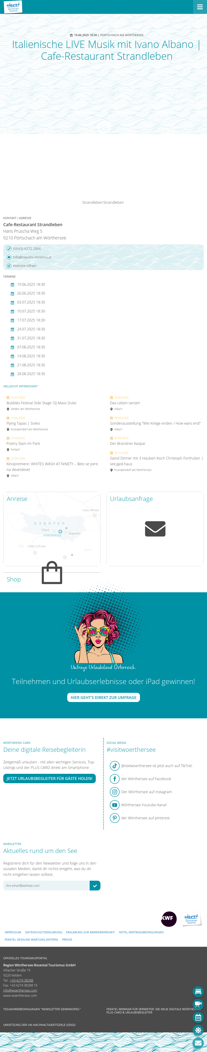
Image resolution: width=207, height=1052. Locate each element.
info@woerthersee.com (20, 990)
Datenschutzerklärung (43, 932)
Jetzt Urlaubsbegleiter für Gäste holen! (49, 778)
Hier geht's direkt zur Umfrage (104, 697)
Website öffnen (21, 265)
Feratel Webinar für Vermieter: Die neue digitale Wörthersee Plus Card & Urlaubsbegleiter (154, 1011)
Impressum (13, 932)
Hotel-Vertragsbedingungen (141, 932)
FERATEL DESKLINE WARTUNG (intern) (31, 939)
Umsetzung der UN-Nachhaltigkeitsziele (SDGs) (39, 1025)
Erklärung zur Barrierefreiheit (90, 932)
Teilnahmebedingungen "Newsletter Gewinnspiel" (42, 1009)
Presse (67, 939)
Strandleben (92, 202)
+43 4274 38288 (21, 980)
